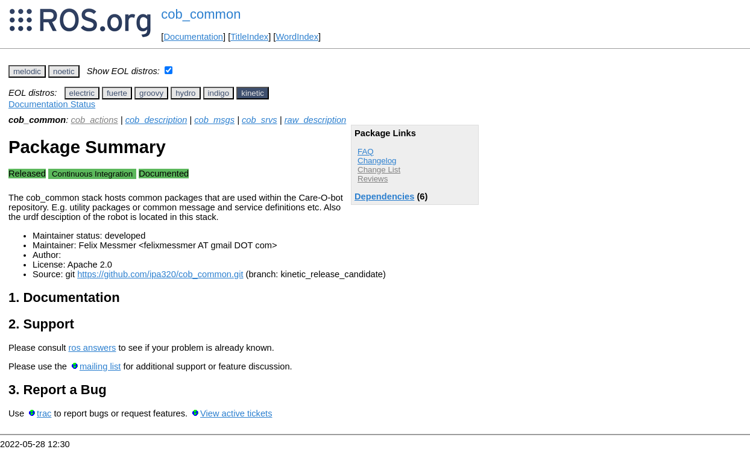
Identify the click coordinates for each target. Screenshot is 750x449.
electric (82, 93)
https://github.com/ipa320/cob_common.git (160, 274)
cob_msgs (214, 120)
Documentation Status (51, 104)
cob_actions (94, 120)
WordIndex (297, 37)
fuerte (117, 93)
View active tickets (236, 413)
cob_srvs (259, 120)
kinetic (252, 93)
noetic (64, 71)
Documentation (193, 37)
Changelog (377, 160)
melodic (27, 71)
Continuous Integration (92, 173)
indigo (219, 93)
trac (44, 413)
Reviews (373, 178)
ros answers (92, 348)
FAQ (366, 151)
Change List (379, 169)
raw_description (316, 120)
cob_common (201, 14)
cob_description (156, 120)
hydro (185, 93)
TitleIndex (249, 37)
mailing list (100, 366)
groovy (151, 93)
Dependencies (384, 196)
